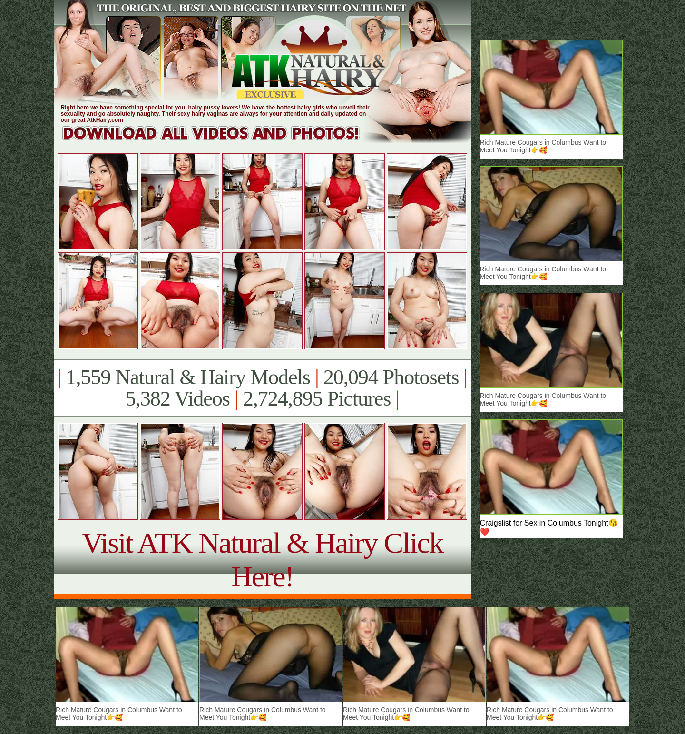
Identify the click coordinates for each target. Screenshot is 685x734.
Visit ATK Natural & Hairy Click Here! (262, 559)
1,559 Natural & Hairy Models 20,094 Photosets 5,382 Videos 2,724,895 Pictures (262, 388)
